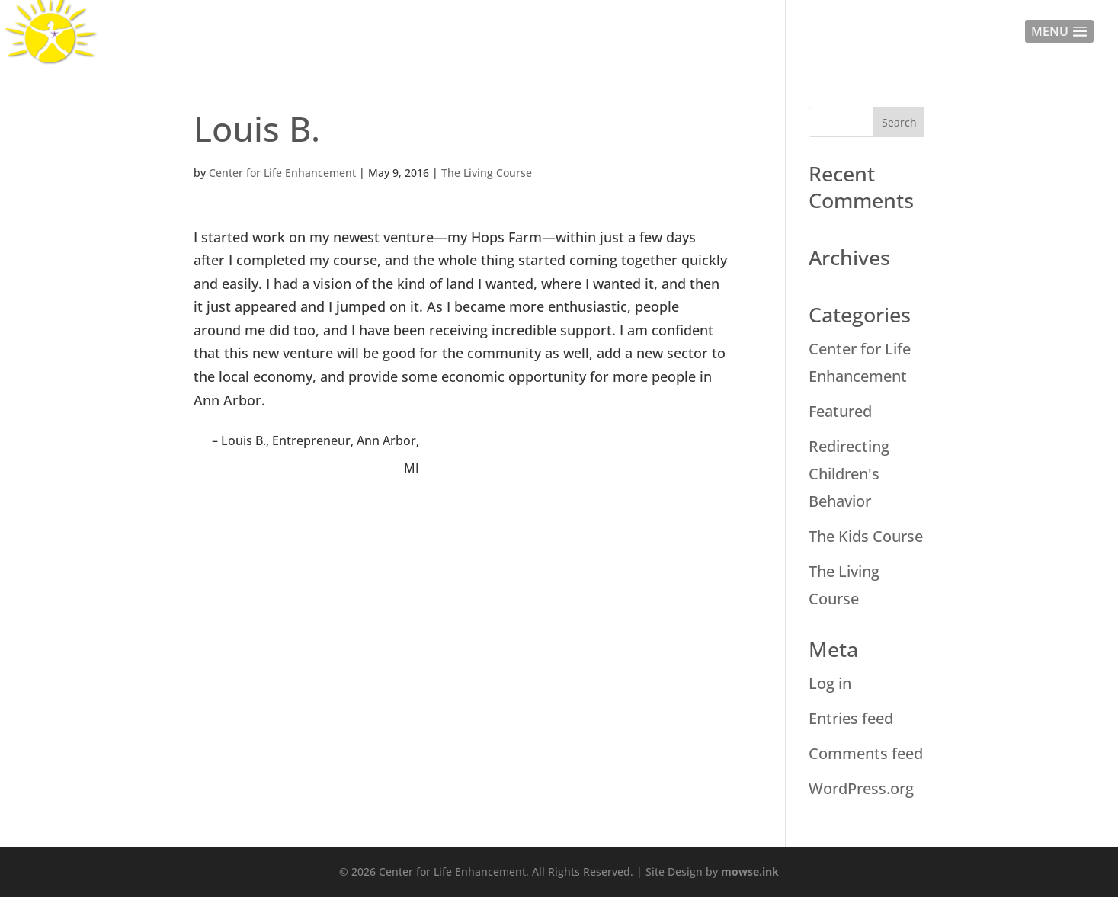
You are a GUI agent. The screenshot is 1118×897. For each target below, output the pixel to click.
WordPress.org (861, 788)
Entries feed (851, 718)
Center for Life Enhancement (282, 172)
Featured (840, 411)
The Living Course (486, 172)
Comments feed (866, 753)
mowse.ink (750, 871)
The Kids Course (866, 536)
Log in (830, 683)
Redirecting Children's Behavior (849, 473)
